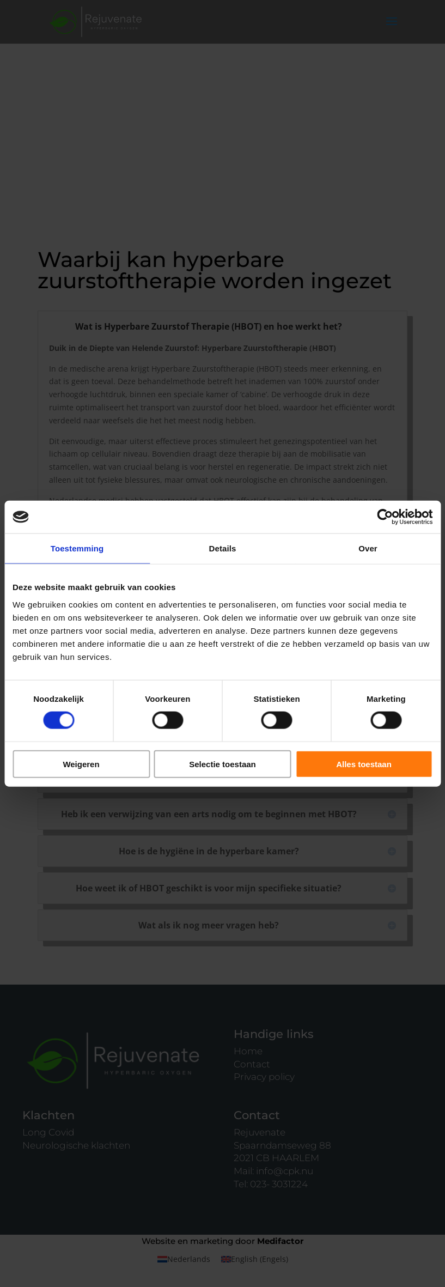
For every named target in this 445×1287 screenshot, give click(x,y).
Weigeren (81, 763)
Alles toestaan (364, 763)
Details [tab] (222, 548)
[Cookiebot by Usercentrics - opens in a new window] (384, 517)
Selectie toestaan (222, 763)
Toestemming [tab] (77, 548)
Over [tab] (367, 548)
